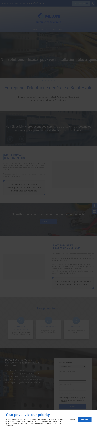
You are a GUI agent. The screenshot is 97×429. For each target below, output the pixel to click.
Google (59, 423)
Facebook (9, 425)
